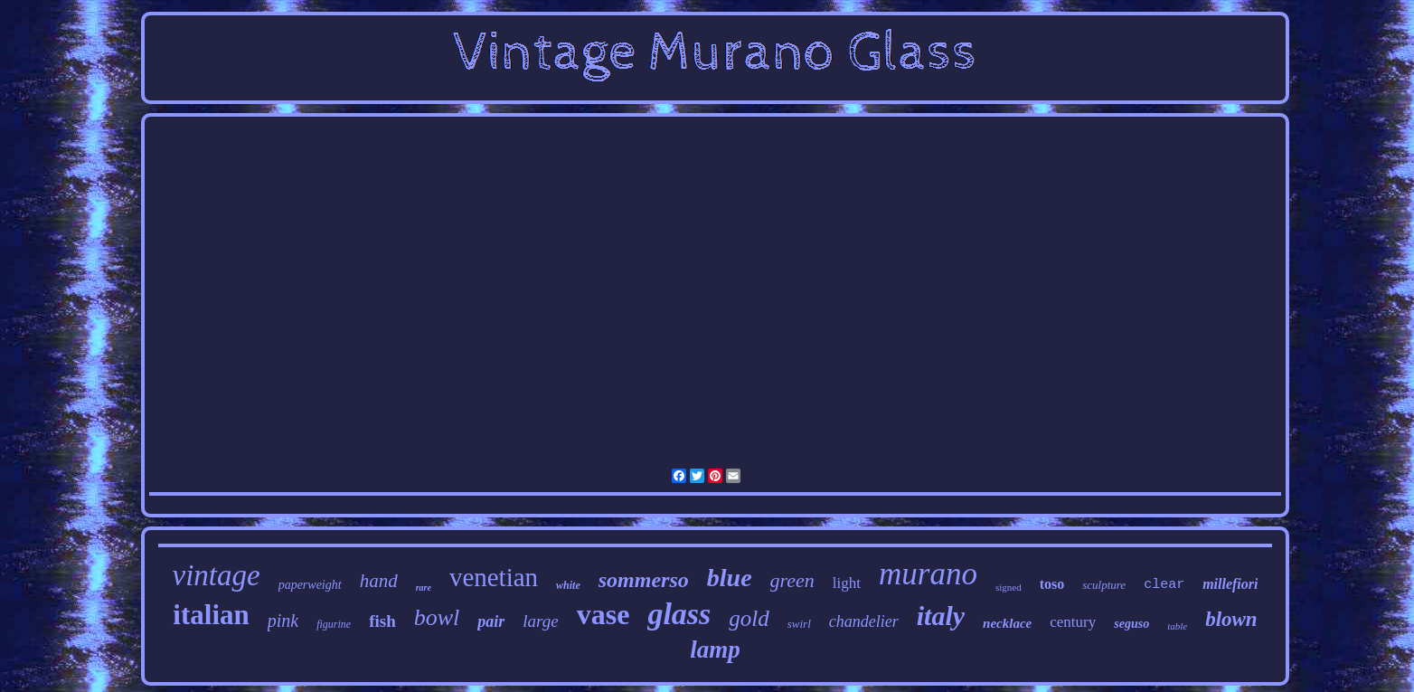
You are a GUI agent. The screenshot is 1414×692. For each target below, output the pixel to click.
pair (490, 621)
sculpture (1104, 585)
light (847, 583)
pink (283, 620)
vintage (216, 575)
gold (748, 618)
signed (1008, 587)
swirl (799, 623)
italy (941, 615)
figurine (333, 624)
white (568, 585)
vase (603, 614)
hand (379, 581)
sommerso (644, 580)
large (540, 620)
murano (928, 574)
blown (1231, 619)
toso (1052, 584)
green (792, 580)
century (1073, 621)
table (1177, 626)
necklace (1007, 623)
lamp (715, 649)
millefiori (1230, 584)
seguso (1131, 623)
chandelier (864, 621)
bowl (437, 617)
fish (382, 620)
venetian (493, 577)
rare (423, 587)
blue (729, 578)
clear (1164, 584)
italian (211, 614)
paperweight (310, 585)
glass (679, 613)
